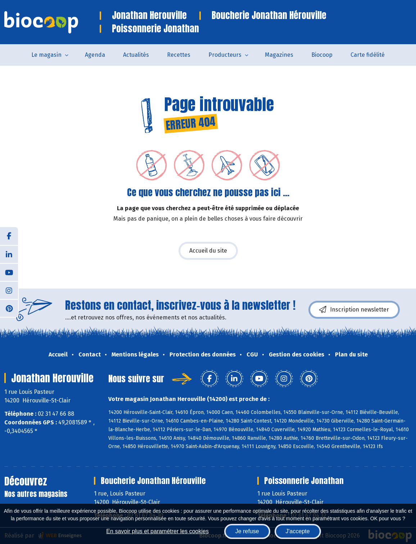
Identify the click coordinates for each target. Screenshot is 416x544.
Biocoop (322, 54)
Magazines (279, 54)
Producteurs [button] (224, 54)
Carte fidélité (368, 54)
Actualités (136, 54)
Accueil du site (208, 250)
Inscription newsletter (354, 309)
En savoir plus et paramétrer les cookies (157, 531)
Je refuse (247, 531)
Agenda (95, 54)
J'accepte (298, 531)
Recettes (178, 54)
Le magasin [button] (46, 54)
